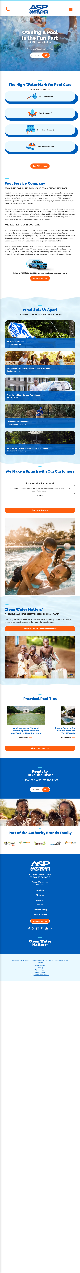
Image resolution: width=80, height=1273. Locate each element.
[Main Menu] (70, 9)
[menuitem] (40, 890)
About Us (40, 895)
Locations (40, 900)
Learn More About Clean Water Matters (40, 629)
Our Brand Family (40, 909)
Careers (40, 905)
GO (45, 55)
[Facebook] (29, 928)
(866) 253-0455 (40, 877)
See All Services (40, 166)
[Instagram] (37, 928)
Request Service (40, 278)
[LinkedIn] (51, 928)
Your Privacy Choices (41, 975)
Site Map (40, 968)
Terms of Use (40, 972)
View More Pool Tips (40, 748)
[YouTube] (46, 928)
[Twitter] (33, 928)
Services (40, 890)
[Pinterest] (42, 928)
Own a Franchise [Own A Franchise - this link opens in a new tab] (40, 914)
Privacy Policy (40, 970)
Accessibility (40, 965)
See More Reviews (40, 510)
